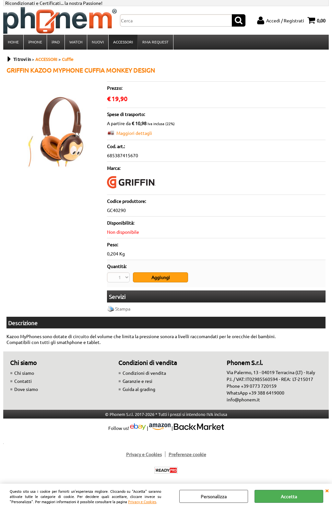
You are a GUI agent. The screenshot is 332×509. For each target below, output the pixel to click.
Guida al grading (139, 389)
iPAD (56, 41)
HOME (13, 41)
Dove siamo (26, 389)
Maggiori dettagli (134, 133)
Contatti (23, 381)
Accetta (289, 496)
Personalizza (214, 496)
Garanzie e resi (137, 381)
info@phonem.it (243, 399)
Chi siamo (24, 373)
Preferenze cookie (187, 454)
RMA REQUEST (155, 41)
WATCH (75, 41)
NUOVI (98, 41)
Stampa (122, 309)
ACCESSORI (123, 41)
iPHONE (35, 41)
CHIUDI (327, 490)
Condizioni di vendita (144, 373)
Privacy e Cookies (142, 501)
